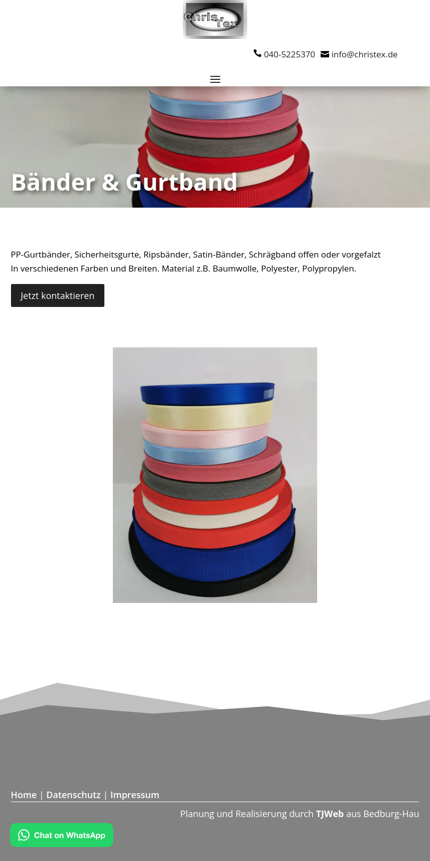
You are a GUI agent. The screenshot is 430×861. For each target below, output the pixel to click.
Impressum (134, 795)
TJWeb (330, 814)
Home (24, 795)
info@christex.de (365, 54)
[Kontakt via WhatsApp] (61, 837)
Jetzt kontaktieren (58, 295)
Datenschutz (73, 795)
